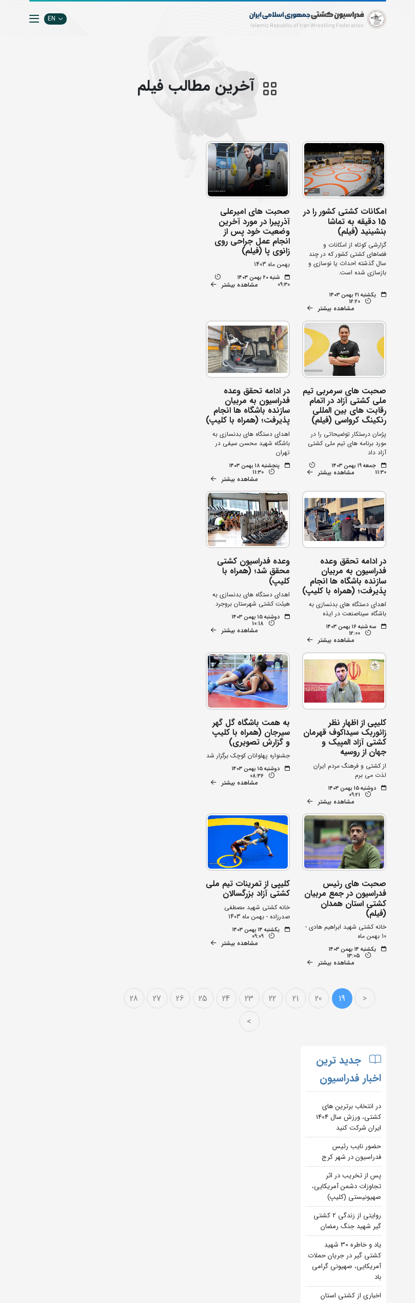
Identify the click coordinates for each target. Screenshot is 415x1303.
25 (204, 827)
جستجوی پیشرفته (117, 1097)
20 (319, 827)
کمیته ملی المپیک (179, 1251)
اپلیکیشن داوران (119, 1128)
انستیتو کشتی (123, 1144)
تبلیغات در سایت (118, 1113)
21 (296, 827)
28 (135, 827)
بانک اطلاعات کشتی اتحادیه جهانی (184, 1220)
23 (250, 827)
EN (55, 19)
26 (181, 827)
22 (273, 827)
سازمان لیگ (125, 1159)
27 (158, 827)
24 (227, 827)
